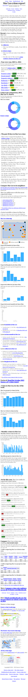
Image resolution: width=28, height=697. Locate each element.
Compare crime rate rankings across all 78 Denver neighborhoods (14, 589)
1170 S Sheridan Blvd (17, 353)
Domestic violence (7, 78)
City (22, 1)
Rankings (17, 8)
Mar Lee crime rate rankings (11, 542)
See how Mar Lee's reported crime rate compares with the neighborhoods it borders (14, 188)
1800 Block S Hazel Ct (8, 204)
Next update (5, 5)
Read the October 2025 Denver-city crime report (12, 381)
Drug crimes (5, 90)
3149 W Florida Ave (21, 341)
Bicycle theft (14, 568)
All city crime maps (6, 651)
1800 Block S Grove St (8, 205)
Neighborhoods (16, 1)
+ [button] (2, 222)
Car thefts (4, 85)
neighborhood (10, 652)
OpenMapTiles (14, 239)
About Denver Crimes (7, 679)
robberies (5, 45)
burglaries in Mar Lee (10, 361)
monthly (14, 610)
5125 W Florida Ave (7, 201)
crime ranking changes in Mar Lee (12, 34)
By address (18, 10)
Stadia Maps (9, 239)
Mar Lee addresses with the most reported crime (12, 193)
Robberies (4, 80)
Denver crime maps (8, 604)
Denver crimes (4, 116)
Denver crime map (13, 674)
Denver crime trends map (8, 607)
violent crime (11, 68)
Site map (23, 679)
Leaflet (4, 239)
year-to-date (21, 610)
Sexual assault (5, 76)
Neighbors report (11, 10)
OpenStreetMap (20, 239)
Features (22, 674)
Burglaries (4, 83)
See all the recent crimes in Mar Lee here (12, 377)
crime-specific (20, 652)
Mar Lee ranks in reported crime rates (13, 480)
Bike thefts (4, 87)
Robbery (20, 557)
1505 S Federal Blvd (7, 200)
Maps (10, 1)
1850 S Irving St (6, 375)
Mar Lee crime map (6, 218)
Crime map (8, 8)
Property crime (6, 74)
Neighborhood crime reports (8, 672)
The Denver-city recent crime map (10, 631)
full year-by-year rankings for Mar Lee (14, 585)
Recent (12, 8)
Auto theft (9, 568)
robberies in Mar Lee (10, 349)
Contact (14, 681)
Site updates (17, 679)
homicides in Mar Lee (10, 325)
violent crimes (7, 51)
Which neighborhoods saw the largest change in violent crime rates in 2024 (14, 599)
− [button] (2, 224)
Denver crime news (8, 670)
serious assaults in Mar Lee (12, 334)
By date (14, 11)
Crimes (6, 1)
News (21, 8)
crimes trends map (7, 609)
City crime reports (18, 670)
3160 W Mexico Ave (18, 356)
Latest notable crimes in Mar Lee (13, 212)
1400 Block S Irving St (8, 203)
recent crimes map (7, 632)
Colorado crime (4, 674)
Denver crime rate (21, 672)
